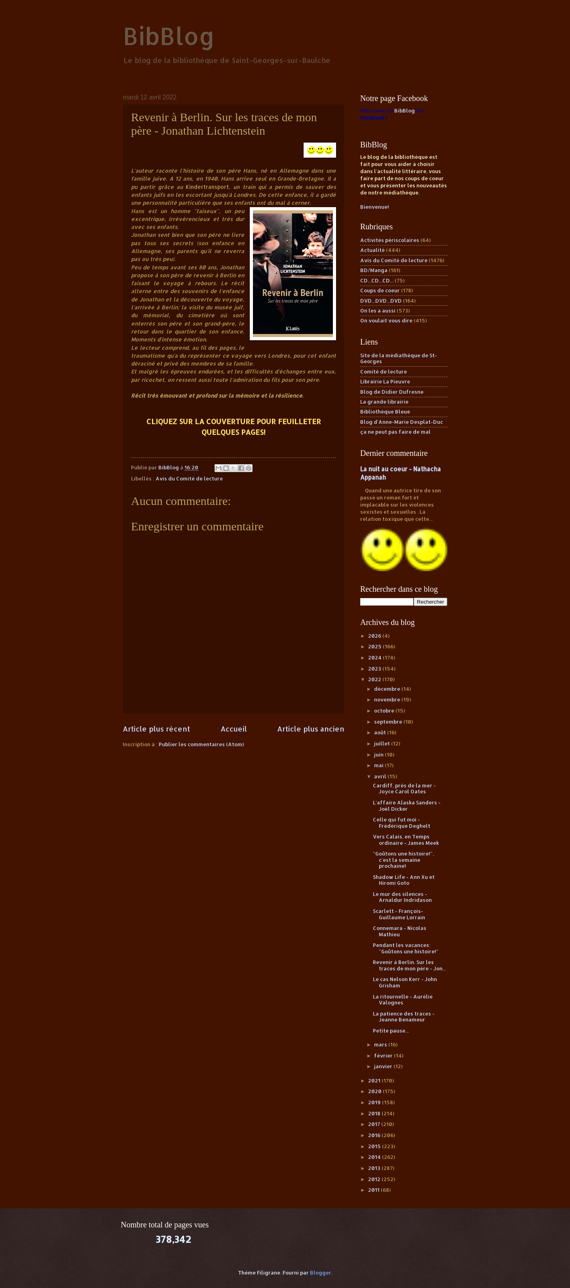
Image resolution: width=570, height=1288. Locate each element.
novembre (387, 699)
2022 (375, 679)
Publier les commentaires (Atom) (201, 744)
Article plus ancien (310, 728)
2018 (375, 1113)
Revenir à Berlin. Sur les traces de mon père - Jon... (409, 965)
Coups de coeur (380, 290)
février (384, 1055)
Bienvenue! (374, 207)
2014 (375, 1157)
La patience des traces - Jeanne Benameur (404, 1016)
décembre (387, 689)
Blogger (320, 1272)
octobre (384, 710)
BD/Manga (374, 270)
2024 (375, 657)
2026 (375, 636)
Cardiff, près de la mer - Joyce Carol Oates (404, 788)
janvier (383, 1066)
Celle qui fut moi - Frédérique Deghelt (401, 822)
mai (379, 765)
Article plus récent (156, 728)
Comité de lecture (383, 371)
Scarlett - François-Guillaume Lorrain (399, 914)
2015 (375, 1146)
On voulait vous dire (386, 320)
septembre (388, 721)
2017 (374, 1124)
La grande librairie (384, 401)
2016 (375, 1135)
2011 (374, 1190)
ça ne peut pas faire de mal (395, 432)
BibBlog (169, 36)
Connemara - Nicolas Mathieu (399, 931)
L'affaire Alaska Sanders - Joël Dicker (407, 805)
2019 (375, 1102)
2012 (375, 1179)
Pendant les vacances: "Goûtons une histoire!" (406, 948)
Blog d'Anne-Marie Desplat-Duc (401, 422)
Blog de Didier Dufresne (392, 392)
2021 (375, 1080)
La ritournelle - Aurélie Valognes (403, 999)
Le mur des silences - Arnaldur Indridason (402, 897)
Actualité (372, 250)
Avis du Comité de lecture (189, 478)
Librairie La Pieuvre (385, 381)
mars (381, 1044)
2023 (375, 668)
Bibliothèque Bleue (385, 411)
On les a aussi (377, 310)
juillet (382, 743)
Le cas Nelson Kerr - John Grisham (405, 982)
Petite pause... (391, 1030)
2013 (375, 1168)
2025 (375, 646)
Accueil (233, 728)
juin (379, 754)
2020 (375, 1091)
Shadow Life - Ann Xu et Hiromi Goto (404, 880)
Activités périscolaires (389, 240)
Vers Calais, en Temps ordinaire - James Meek (406, 839)
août (380, 732)
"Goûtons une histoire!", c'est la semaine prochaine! (403, 859)
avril (381, 776)
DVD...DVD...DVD (381, 300)
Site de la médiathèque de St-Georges (398, 358)
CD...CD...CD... (376, 280)
